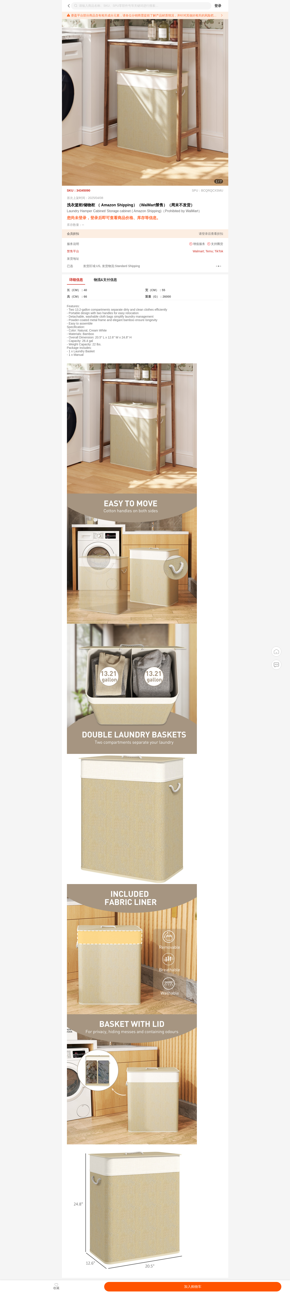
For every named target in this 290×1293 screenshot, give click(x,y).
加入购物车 (192, 1286)
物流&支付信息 (105, 280)
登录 (217, 6)
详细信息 (76, 280)
